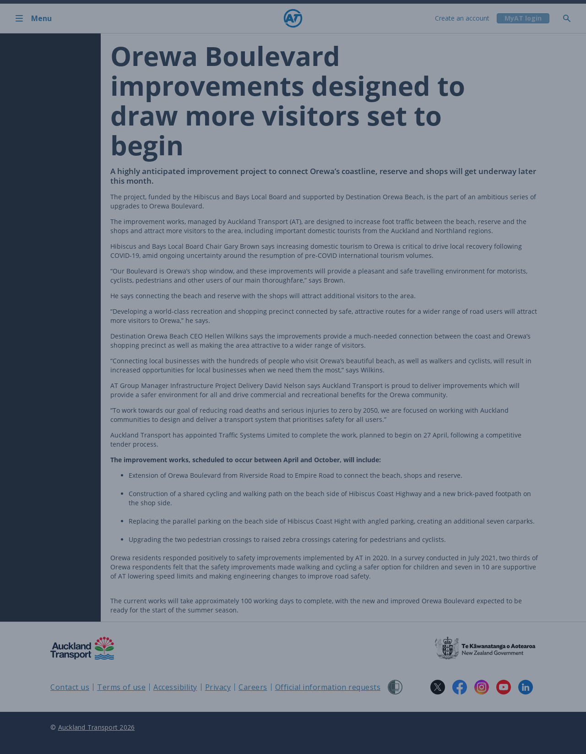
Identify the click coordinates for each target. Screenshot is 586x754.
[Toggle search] (570, 18)
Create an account (461, 18)
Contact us (69, 687)
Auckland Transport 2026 (96, 727)
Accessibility (175, 687)
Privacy (218, 687)
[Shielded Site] (395, 687)
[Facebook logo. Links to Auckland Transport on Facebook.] (460, 687)
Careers (253, 687)
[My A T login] (522, 18)
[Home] (293, 18)
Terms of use (121, 687)
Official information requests (328, 687)
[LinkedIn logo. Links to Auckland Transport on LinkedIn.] (525, 687)
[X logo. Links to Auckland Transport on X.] (438, 687)
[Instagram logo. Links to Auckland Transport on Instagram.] (482, 687)
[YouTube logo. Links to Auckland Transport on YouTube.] (504, 687)
